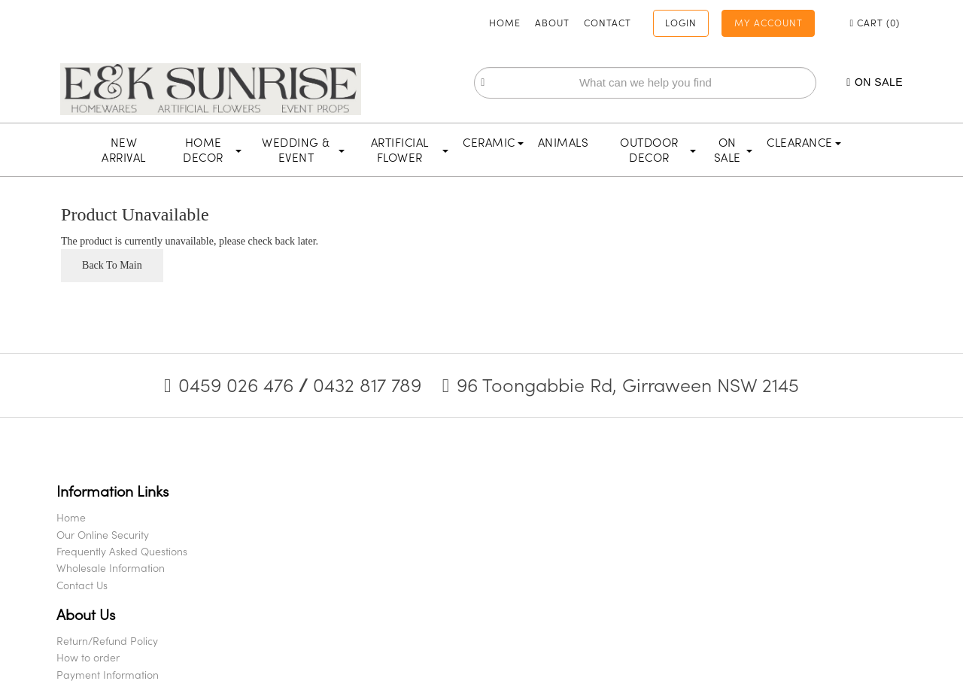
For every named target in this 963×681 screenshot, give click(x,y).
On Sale (838, 82)
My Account (729, 20)
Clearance (804, 142)
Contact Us (100, 600)
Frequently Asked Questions (140, 566)
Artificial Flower (409, 150)
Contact (556, 20)
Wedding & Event (303, 150)
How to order (316, 549)
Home (453, 20)
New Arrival (124, 150)
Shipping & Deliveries (335, 583)
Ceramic (493, 142)
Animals (563, 142)
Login (633, 20)
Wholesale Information (129, 583)
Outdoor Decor (658, 150)
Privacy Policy (317, 600)
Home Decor (212, 150)
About (501, 20)
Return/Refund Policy (335, 533)
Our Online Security (121, 549)
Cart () (841, 20)
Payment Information (335, 566)
